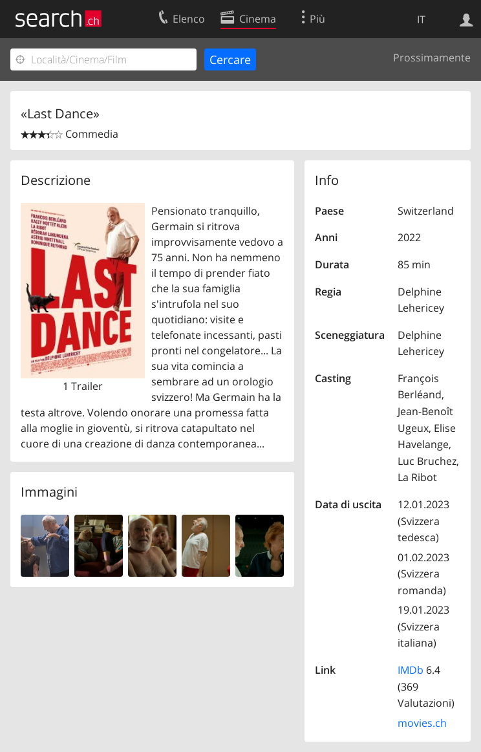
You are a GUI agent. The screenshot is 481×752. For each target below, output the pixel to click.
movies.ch (422, 723)
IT (421, 19)
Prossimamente (432, 57)
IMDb (410, 670)
